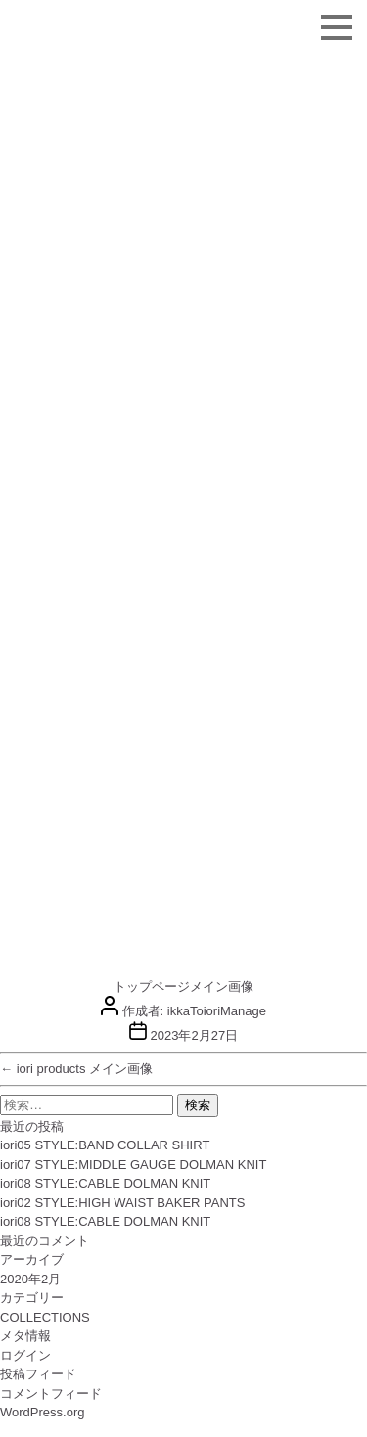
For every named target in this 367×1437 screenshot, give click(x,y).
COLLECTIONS (45, 1317)
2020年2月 (30, 1279)
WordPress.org (42, 1412)
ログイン (25, 1355)
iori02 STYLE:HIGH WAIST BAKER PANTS (122, 1202)
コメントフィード (51, 1393)
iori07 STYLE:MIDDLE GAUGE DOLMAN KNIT (133, 1164)
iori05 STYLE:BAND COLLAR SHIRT (104, 1145)
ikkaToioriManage (216, 1011)
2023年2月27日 (195, 1035)
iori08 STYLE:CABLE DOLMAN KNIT (105, 1183)
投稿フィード (38, 1374)
